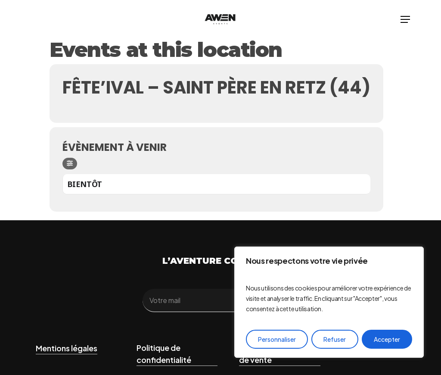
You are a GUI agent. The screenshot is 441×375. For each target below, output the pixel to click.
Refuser (334, 339)
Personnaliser (277, 339)
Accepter (387, 339)
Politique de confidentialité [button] (164, 354)
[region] (329, 302)
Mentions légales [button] (66, 348)
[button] (405, 19)
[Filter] (69, 163)
